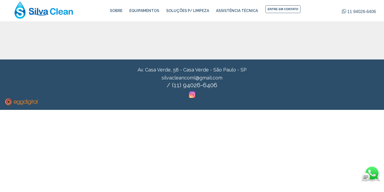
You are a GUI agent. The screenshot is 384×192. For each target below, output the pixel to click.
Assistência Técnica (237, 11)
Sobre (116, 11)
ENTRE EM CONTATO (282, 9)
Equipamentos (144, 11)
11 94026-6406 (359, 12)
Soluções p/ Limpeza (187, 11)
